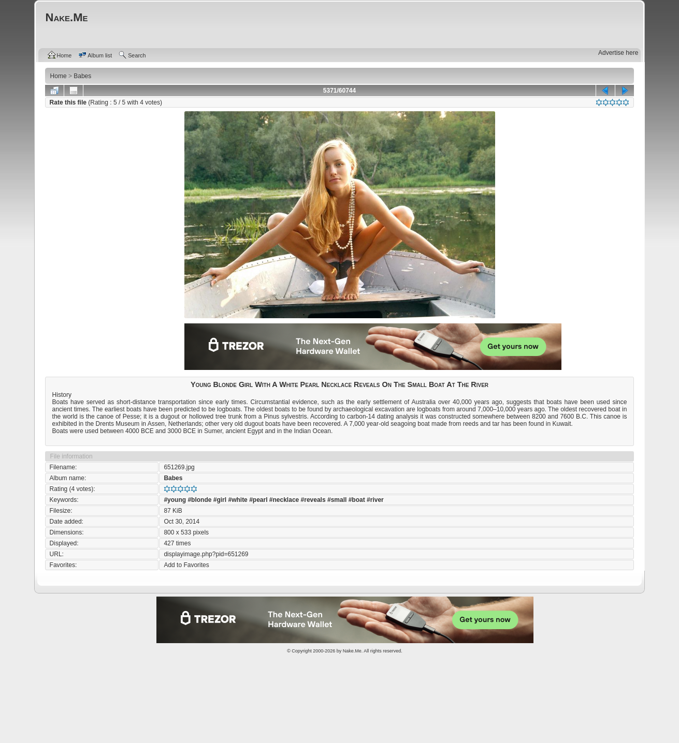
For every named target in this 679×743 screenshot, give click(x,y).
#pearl (258, 499)
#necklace (284, 499)
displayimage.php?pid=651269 (206, 554)
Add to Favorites (186, 565)
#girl (219, 499)
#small (336, 499)
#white (237, 499)
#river (375, 499)
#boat (357, 499)
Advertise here (618, 52)
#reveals (313, 499)
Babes (173, 478)
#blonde (199, 499)
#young (175, 499)
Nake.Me (352, 650)
